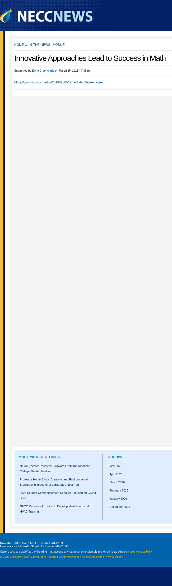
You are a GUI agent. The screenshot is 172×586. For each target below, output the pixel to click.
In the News (39, 44)
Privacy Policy (114, 556)
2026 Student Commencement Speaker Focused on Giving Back (58, 495)
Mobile (58, 44)
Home (19, 44)
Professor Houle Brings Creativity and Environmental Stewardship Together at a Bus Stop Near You (54, 482)
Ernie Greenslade (43, 70)
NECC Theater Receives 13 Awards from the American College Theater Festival (55, 468)
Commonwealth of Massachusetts (81, 556)
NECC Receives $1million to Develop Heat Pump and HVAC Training (54, 509)
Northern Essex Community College (33, 556)
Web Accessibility (140, 551)
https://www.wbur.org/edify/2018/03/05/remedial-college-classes (59, 82)
